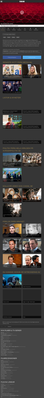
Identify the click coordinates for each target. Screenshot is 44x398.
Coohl (2, 386)
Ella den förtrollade (3, 365)
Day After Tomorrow (4, 369)
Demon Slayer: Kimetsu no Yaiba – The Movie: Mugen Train (9, 340)
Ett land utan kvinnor (4, 366)
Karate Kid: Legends (4, 348)
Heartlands (2, 362)
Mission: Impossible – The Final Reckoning (7, 345)
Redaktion (2, 380)
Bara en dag (2, 368)
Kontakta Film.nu (3, 379)
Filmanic (2, 384)
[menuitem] (2, 320)
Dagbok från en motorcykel (5, 358)
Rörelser (2, 330)
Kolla (1, 390)
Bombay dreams (3, 359)
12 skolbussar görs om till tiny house (6, 387)
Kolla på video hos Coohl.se (18, 183)
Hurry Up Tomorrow (4, 344)
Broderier (2, 354)
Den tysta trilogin (3, 338)
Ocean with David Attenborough (5, 334)
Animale (2, 341)
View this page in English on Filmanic (9, 34)
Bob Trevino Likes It (4, 327)
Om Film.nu (2, 377)
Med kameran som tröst (4, 355)
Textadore (2, 393)
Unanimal (2, 331)
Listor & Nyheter (12, 97)
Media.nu (2, 394)
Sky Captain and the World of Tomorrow (7, 361)
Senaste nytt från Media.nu (17, 62)
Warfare (2, 333)
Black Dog (2, 326)
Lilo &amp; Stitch (3, 347)
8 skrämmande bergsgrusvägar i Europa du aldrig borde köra (10, 391)
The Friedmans (3, 372)
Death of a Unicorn (3, 337)
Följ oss (2, 383)
